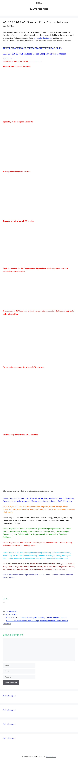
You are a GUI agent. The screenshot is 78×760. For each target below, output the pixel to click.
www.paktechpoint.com (43, 38)
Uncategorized (11, 611)
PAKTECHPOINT (39, 9)
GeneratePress (51, 757)
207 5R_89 (7, 58)
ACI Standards (11, 615)
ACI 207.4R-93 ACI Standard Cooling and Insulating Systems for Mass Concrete (36, 618)
